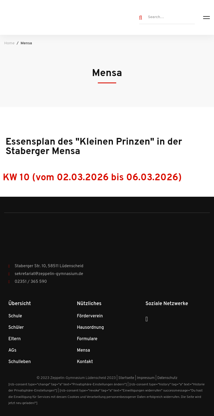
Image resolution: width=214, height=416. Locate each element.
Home (9, 43)
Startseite (126, 378)
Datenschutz (167, 378)
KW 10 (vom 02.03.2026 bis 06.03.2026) (92, 178)
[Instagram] (147, 319)
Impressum (146, 378)
